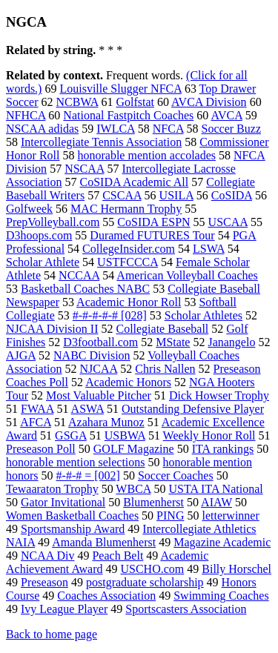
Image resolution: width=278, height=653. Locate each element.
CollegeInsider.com (128, 248)
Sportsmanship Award (73, 529)
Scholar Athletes (203, 315)
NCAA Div (47, 555)
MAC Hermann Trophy (126, 208)
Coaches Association (106, 595)
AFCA (35, 422)
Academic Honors (128, 382)
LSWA (209, 248)
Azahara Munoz (106, 422)
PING (170, 515)
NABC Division (91, 355)
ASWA (87, 408)
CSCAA (121, 195)
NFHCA (25, 115)
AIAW (216, 502)
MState (173, 342)
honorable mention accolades (146, 155)
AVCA (226, 115)
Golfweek (29, 208)
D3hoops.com (39, 235)
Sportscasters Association (185, 609)
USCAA (228, 222)
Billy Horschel (236, 569)
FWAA (37, 408)
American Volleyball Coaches (186, 275)
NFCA (168, 128)
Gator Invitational (63, 502)
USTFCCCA (127, 262)
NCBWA (77, 102)
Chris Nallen (165, 368)
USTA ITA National (215, 489)
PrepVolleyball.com (52, 222)
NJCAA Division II (52, 328)
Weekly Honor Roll (209, 435)
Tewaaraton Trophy (52, 489)
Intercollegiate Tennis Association (101, 142)
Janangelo (231, 342)
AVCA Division (209, 102)
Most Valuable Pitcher (98, 395)
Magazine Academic (222, 542)
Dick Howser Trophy (219, 395)
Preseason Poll (41, 448)
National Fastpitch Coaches (128, 115)
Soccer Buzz (231, 128)
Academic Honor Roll (128, 302)
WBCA (133, 489)
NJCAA (99, 368)
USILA (176, 195)
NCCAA (79, 275)
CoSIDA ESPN (153, 222)
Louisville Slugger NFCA (120, 88)
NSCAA (84, 168)
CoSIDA (231, 195)
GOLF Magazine (133, 448)
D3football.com (100, 342)
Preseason (44, 582)
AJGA (21, 355)
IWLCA (115, 128)
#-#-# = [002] (88, 475)
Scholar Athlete (42, 262)
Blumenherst (153, 502)
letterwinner (230, 515)
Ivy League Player (64, 609)
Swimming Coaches (220, 595)
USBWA (125, 435)
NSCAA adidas (42, 128)
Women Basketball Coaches (72, 515)
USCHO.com (152, 569)
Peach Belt (117, 555)
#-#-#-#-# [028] (110, 315)
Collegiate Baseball (162, 328)
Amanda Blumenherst (104, 542)
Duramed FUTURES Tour (152, 235)
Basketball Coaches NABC (85, 288)
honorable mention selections (75, 462)
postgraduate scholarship (145, 582)
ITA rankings (223, 448)
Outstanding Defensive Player (193, 408)
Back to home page (51, 634)
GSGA (71, 435)
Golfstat (135, 102)
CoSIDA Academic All (134, 182)
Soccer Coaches (176, 475)
